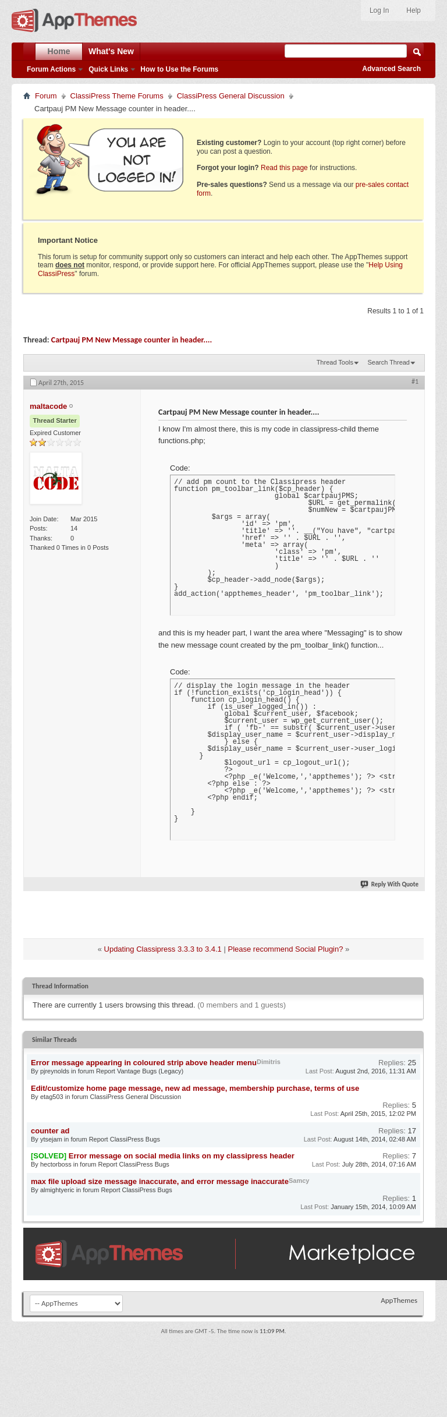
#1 (414, 381)
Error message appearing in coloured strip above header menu (144, 1062)
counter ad (50, 1130)
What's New (111, 51)
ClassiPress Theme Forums (117, 95)
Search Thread (388, 362)
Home (59, 51)
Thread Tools (335, 362)
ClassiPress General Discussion (231, 95)
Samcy (299, 1180)
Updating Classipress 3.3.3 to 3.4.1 (163, 949)
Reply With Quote (389, 884)
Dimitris (269, 1061)
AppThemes (399, 1300)
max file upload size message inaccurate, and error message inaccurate (160, 1181)
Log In (379, 10)
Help (413, 10)
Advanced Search (391, 69)
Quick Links (108, 69)
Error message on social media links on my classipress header (182, 1155)
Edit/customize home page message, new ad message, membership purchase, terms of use (195, 1088)
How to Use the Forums (179, 69)
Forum (46, 95)
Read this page (284, 168)
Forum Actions (51, 69)
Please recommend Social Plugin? (285, 949)
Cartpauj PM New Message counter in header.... (131, 340)
